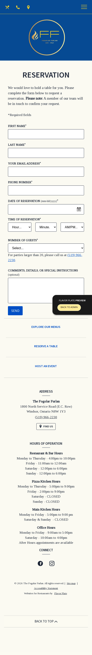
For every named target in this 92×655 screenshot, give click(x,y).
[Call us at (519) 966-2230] (18, 7)
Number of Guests (23, 240)
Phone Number (20, 182)
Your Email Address (24, 163)
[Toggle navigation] (84, 7)
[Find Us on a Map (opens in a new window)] (29, 7)
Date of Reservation (33, 201)
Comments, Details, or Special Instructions (43, 272)
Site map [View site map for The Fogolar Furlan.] (71, 583)
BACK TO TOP (46, 621)
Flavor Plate (60, 593)
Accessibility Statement (46, 588)
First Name (17, 126)
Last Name (16, 144)
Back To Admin (69, 307)
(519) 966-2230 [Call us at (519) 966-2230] (46, 417)
